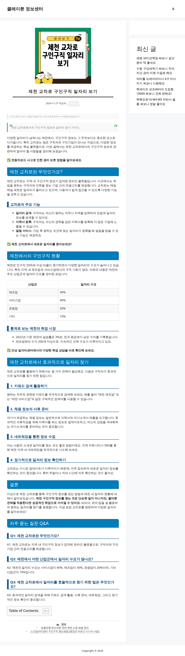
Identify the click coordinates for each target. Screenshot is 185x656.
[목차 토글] (44, 611)
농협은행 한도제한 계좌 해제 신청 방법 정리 (65, 627)
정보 (63, 624)
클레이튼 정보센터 (25, 9)
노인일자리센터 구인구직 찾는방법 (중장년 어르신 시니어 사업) (65, 631)
